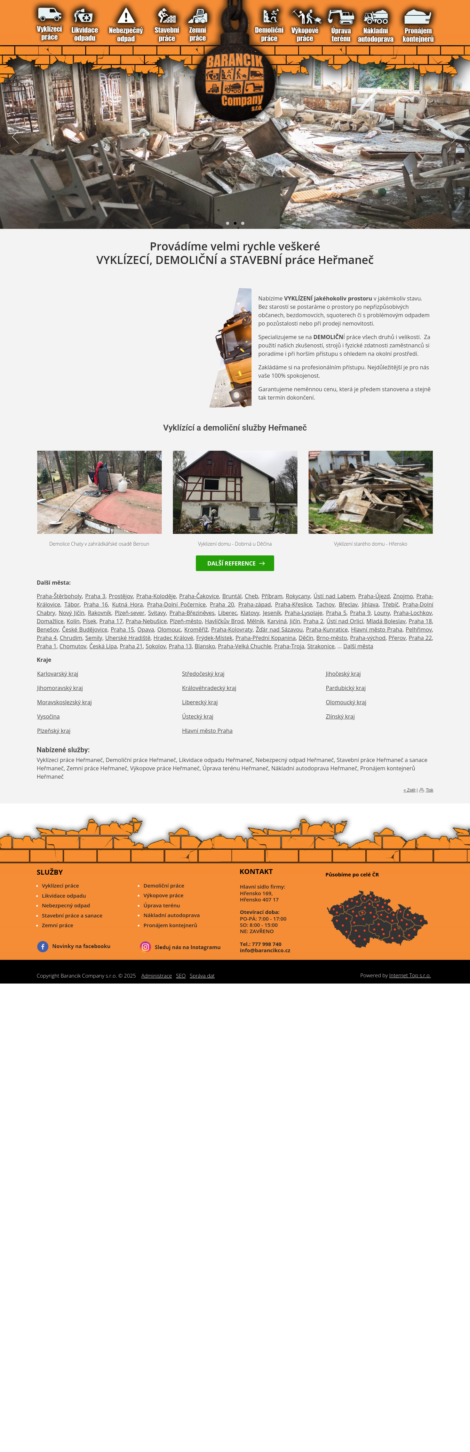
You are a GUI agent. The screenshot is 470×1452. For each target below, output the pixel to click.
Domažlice (50, 621)
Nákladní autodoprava (172, 915)
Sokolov (156, 646)
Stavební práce (66, 20)
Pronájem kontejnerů (170, 925)
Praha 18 (420, 621)
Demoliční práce (164, 885)
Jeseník (272, 613)
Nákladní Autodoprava (99, 20)
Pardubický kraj (346, 688)
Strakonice (320, 646)
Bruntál (231, 596)
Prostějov (121, 596)
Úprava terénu (162, 905)
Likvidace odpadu (64, 895)
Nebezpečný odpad (60, 20)
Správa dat (202, 975)
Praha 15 (122, 629)
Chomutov (72, 646)
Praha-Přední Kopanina (266, 638)
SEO (181, 975)
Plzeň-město (186, 621)
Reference (113, 20)
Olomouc (169, 629)
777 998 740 (266, 943)
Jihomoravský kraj (60, 688)
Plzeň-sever (129, 613)
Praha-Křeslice (293, 604)
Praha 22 (420, 638)
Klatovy (250, 613)
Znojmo (403, 596)
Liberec (227, 613)
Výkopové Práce (86, 20)
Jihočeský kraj (343, 673)
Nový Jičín (72, 613)
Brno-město (331, 638)
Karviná (277, 621)
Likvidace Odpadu (53, 20)
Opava (145, 629)
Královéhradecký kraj (209, 688)
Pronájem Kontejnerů (106, 20)
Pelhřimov (419, 629)
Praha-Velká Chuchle (244, 646)
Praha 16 (95, 604)
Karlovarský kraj (57, 673)
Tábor (72, 604)
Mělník (255, 621)
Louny (382, 613)
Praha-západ (254, 604)
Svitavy (157, 613)
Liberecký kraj (200, 702)
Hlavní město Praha (377, 629)
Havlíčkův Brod (224, 621)
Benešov (48, 629)
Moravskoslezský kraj (64, 702)
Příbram (272, 596)
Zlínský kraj (340, 716)
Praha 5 (336, 613)
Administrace (156, 975)
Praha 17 (110, 621)
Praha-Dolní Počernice (176, 604)
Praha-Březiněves (192, 613)
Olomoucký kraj (346, 702)
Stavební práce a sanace (72, 915)
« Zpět (409, 790)
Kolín (73, 621)
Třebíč (391, 604)
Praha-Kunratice (327, 629)
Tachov (325, 604)
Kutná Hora (127, 604)
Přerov (397, 638)
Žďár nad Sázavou (279, 629)
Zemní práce (57, 925)
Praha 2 (313, 621)
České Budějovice (84, 629)
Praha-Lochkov (412, 613)
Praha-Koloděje (156, 596)
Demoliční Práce (80, 20)
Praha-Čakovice (199, 596)
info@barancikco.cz (265, 950)
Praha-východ (367, 638)
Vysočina (48, 716)
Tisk (429, 790)
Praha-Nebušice (146, 621)
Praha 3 (95, 596)
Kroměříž (196, 629)
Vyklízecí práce (46, 20)
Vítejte (40, 20)
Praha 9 (360, 613)
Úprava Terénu (93, 20)
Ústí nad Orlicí (344, 621)
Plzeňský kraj (54, 731)
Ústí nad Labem (334, 596)
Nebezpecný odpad (66, 905)
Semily (93, 638)
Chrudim (71, 638)
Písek (89, 621)
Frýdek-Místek (214, 638)
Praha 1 (47, 646)
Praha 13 (180, 646)
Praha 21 (131, 646)
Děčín (306, 638)
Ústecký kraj (197, 716)
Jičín (295, 621)
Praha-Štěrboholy (59, 596)
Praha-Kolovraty (232, 629)
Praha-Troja (289, 646)
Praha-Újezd (374, 596)
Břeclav (348, 604)
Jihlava (370, 604)
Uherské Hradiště (128, 638)
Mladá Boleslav (385, 621)
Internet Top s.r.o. (410, 975)
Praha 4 (47, 638)
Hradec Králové (173, 638)
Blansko (205, 646)
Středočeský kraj (203, 673)
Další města (358, 646)
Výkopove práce (164, 895)
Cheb (251, 596)
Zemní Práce (73, 20)
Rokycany (298, 596)
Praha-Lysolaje (303, 613)
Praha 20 (222, 604)
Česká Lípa (103, 646)
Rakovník (99, 613)
